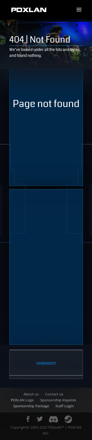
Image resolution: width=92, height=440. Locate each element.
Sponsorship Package (31, 406)
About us (31, 394)
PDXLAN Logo (22, 400)
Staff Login (64, 406)
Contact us (54, 394)
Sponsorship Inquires (58, 400)
